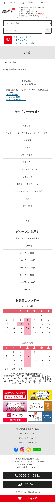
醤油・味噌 (27, 206)
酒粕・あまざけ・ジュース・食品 (27, 191)
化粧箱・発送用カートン (27, 184)
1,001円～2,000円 (27, 253)
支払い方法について (27, 433)
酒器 (27, 220)
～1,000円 (27, 246)
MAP (37, 459)
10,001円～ (27, 289)
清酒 (14, 62)
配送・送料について (27, 438)
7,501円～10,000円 (27, 282)
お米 (27, 213)
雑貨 (27, 199)
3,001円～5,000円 (27, 267)
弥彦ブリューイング (22, 37)
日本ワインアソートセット (25, 40)
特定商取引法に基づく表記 (27, 429)
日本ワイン (27, 126)
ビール (27, 147)
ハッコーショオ (20, 43)
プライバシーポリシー (27, 443)
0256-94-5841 (27, 475)
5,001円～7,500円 (27, 275)
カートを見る (28, 498)
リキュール (27, 177)
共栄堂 (32, 43)
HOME (6, 62)
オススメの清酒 (13, 97)
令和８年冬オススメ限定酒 (28, 238)
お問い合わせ (27, 484)
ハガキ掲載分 (12, 95)
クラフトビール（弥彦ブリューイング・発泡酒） (27, 133)
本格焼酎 (27, 140)
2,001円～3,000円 (27, 260)
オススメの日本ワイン (16, 100)
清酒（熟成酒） (28, 155)
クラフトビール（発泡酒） (28, 169)
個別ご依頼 (27, 162)
